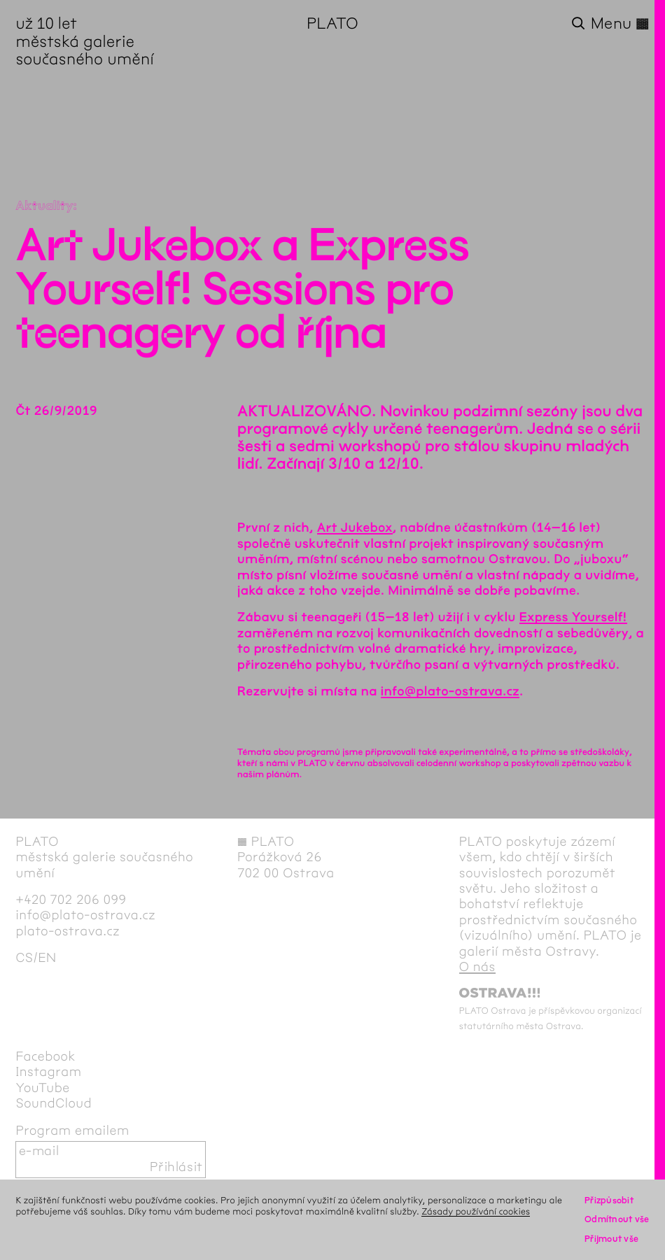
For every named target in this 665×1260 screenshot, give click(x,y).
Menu (620, 24)
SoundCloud (53, 1103)
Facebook (45, 1056)
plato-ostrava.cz (67, 931)
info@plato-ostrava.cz (450, 691)
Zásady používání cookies (475, 1212)
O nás (477, 967)
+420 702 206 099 (70, 900)
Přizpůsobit (609, 1200)
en (47, 958)
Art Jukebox (355, 528)
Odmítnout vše (617, 1219)
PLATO (332, 23)
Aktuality (44, 206)
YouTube (42, 1088)
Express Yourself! (573, 617)
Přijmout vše (611, 1239)
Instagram (48, 1072)
